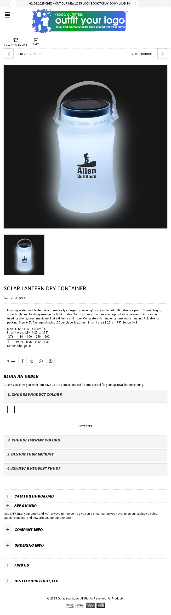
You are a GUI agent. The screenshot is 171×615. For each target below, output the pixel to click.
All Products (116, 598)
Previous (13, 3)
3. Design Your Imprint (30, 454)
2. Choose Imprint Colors (33, 440)
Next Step (85, 426)
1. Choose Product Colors (34, 394)
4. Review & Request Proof (34, 468)
